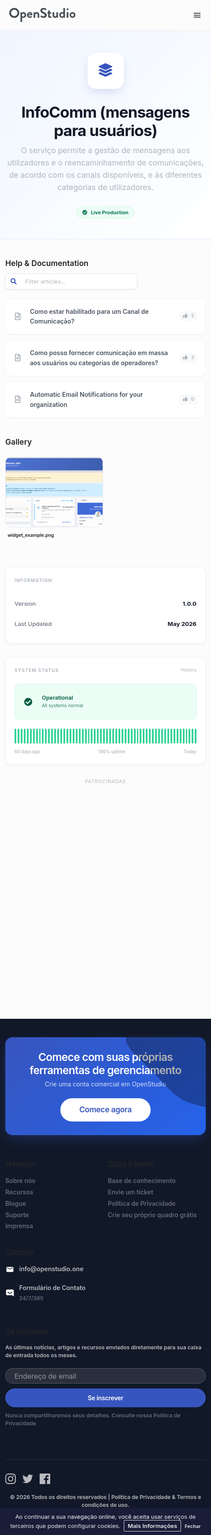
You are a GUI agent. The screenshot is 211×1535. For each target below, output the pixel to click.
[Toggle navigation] (197, 15)
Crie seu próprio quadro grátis (152, 1215)
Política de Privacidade (142, 1203)
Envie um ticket (130, 1192)
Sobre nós (20, 1180)
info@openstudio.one (51, 1269)
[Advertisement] (105, 895)
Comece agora (105, 1109)
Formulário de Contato (52, 1287)
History (188, 670)
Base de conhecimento (142, 1180)
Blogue (15, 1203)
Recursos (19, 1192)
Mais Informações (152, 1525)
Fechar (192, 1526)
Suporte (17, 1215)
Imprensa (19, 1225)
